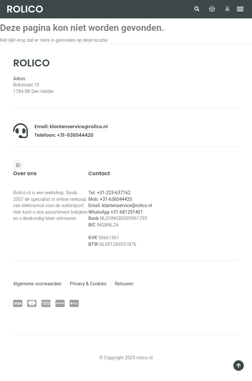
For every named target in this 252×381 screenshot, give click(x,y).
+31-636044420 (116, 199)
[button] (197, 9)
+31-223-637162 (113, 192)
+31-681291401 (127, 212)
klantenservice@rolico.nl (127, 205)
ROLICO (25, 9)
